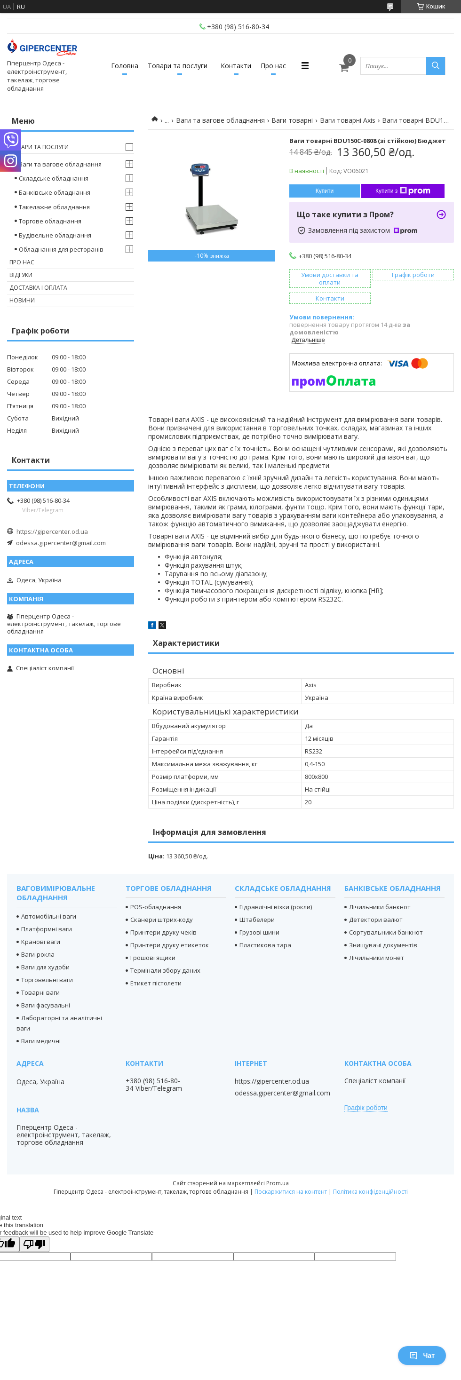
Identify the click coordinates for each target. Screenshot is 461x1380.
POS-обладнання (155, 907)
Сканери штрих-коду (161, 919)
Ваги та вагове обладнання (220, 120)
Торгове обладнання (50, 221)
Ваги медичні (41, 1041)
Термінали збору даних (165, 970)
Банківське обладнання (54, 192)
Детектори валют (376, 919)
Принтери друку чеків (163, 932)
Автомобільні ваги (48, 916)
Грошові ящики (152, 957)
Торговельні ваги (47, 980)
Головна (124, 65)
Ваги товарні (292, 120)
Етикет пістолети (156, 983)
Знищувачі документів (383, 945)
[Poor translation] (34, 1244)
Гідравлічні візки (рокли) (275, 907)
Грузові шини (259, 932)
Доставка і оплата (38, 288)
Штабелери (257, 919)
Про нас (273, 65)
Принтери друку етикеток (169, 945)
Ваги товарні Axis (347, 120)
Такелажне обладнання (54, 207)
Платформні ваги (46, 929)
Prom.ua (277, 1183)
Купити (325, 191)
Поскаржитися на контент (290, 1192)
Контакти (236, 65)
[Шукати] (435, 66)
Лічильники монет (376, 957)
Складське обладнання (53, 178)
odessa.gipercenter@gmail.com (61, 543)
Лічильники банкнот (380, 907)
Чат (422, 1355)
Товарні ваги (40, 992)
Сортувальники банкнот (386, 932)
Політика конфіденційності (370, 1192)
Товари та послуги (177, 65)
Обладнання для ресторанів (61, 249)
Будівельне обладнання (55, 235)
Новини (22, 300)
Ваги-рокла (38, 954)
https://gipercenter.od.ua (52, 531)
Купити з (402, 191)
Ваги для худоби (45, 967)
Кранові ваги (40, 941)
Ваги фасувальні (45, 1005)
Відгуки (20, 275)
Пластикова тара (265, 945)
